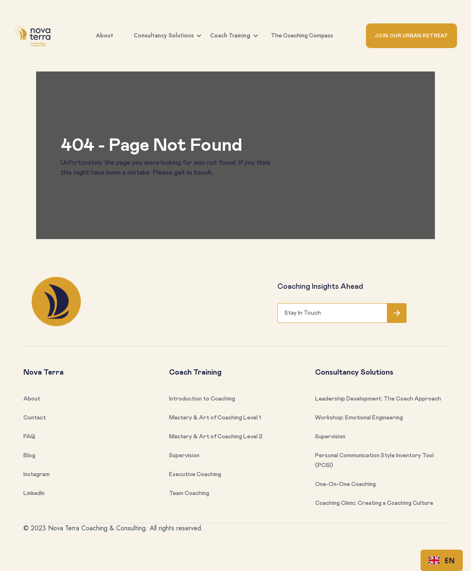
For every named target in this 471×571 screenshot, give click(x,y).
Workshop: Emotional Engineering (359, 418)
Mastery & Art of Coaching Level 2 (216, 437)
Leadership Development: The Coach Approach (378, 399)
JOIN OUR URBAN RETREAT (411, 35)
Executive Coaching (195, 474)
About (104, 35)
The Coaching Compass (302, 36)
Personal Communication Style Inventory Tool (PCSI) (374, 460)
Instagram (36, 474)
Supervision (184, 455)
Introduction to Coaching (202, 399)
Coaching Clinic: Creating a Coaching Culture (374, 503)
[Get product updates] (332, 313)
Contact (34, 418)
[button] (221, 35)
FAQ (29, 437)
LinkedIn (34, 493)
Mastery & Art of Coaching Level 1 (215, 418)
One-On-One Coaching (345, 484)
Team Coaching (189, 493)
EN (442, 560)
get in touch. (193, 172)
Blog (29, 455)
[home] (34, 36)
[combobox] (442, 560)
